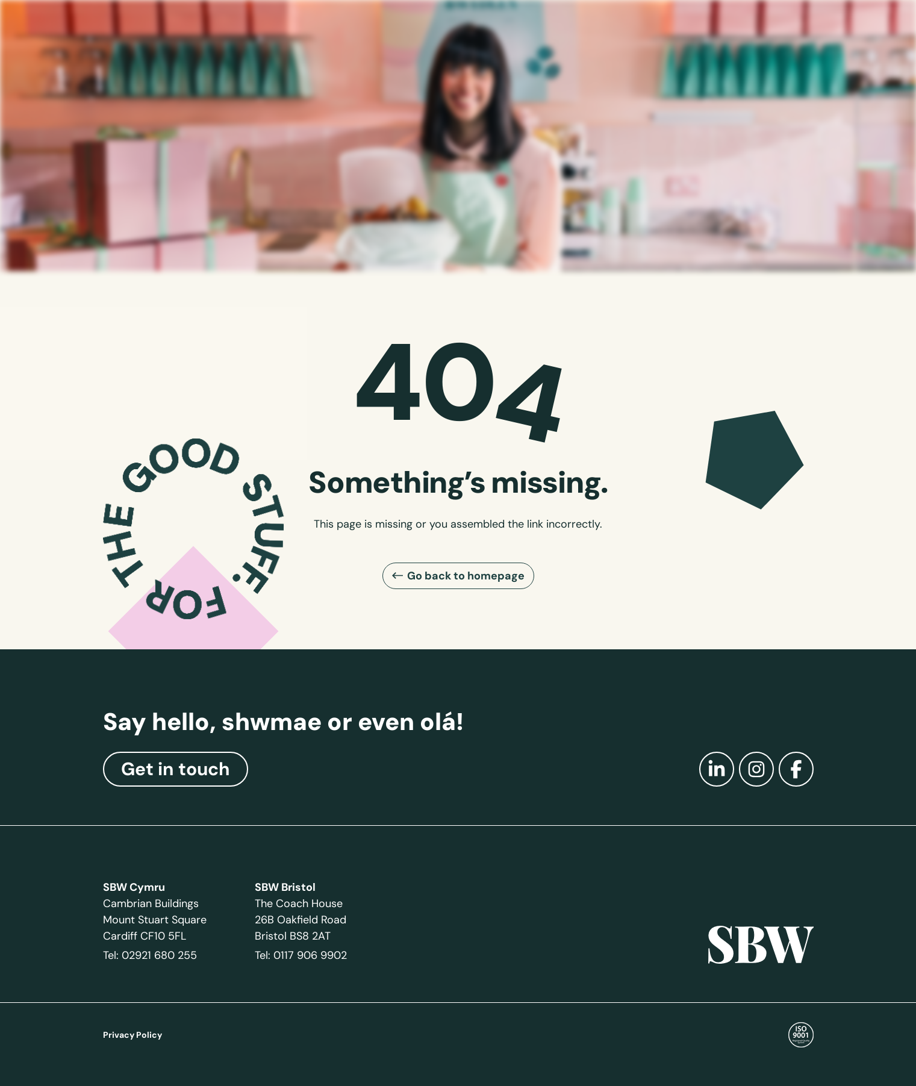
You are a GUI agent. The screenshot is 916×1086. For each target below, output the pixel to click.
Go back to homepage (466, 575)
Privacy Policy (132, 1035)
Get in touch (175, 769)
